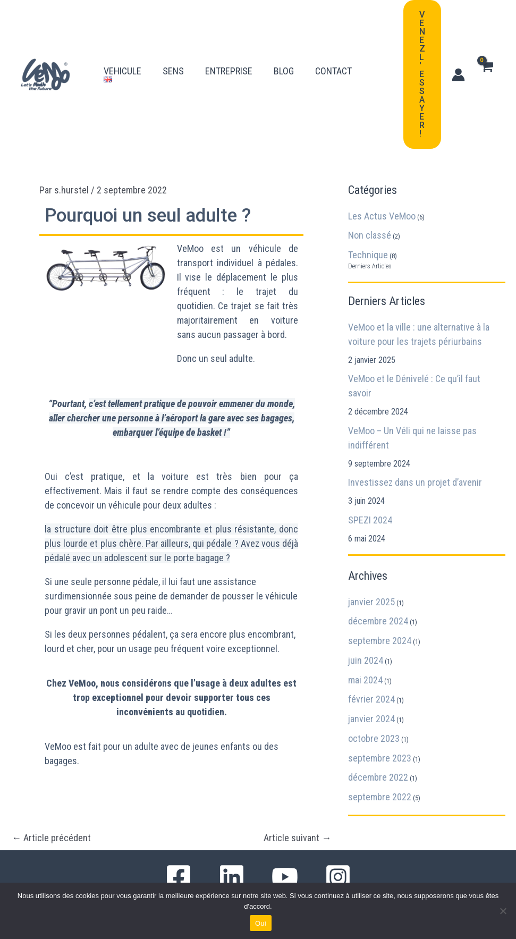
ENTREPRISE (228, 60)
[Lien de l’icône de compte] (458, 74)
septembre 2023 (379, 758)
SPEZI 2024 (370, 520)
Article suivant (297, 838)
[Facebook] (178, 877)
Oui (260, 923)
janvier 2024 (371, 718)
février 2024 (371, 699)
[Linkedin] (231, 877)
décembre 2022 (378, 777)
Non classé (369, 235)
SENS (173, 60)
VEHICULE (122, 60)
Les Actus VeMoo (382, 216)
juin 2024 (365, 660)
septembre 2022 (379, 796)
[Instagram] (338, 877)
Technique (368, 254)
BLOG (284, 60)
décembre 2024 (378, 621)
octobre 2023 (374, 738)
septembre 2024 (379, 640)
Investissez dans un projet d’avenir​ (415, 482)
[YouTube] (285, 877)
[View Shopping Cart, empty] (486, 74)
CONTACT (333, 60)
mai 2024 (365, 680)
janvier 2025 (371, 601)
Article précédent (51, 838)
